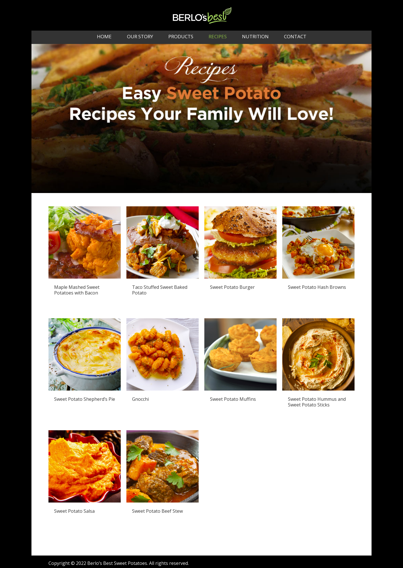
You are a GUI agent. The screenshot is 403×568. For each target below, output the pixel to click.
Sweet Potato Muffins (233, 399)
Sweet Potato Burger (232, 287)
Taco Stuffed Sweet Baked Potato (159, 290)
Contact (295, 37)
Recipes (218, 37)
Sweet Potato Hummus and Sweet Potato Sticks (317, 402)
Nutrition (255, 37)
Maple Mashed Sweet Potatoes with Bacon (76, 290)
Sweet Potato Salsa (74, 511)
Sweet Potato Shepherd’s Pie (84, 399)
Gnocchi (140, 399)
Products (180, 37)
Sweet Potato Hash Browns (317, 287)
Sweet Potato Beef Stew (157, 511)
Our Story (140, 37)
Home (104, 37)
